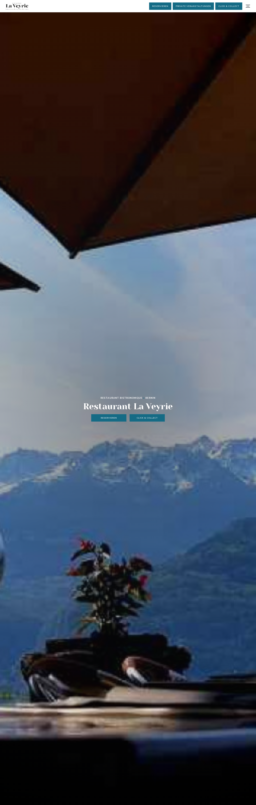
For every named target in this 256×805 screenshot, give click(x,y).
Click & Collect (228, 6)
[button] (248, 6)
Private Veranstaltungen (193, 6)
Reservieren (160, 6)
